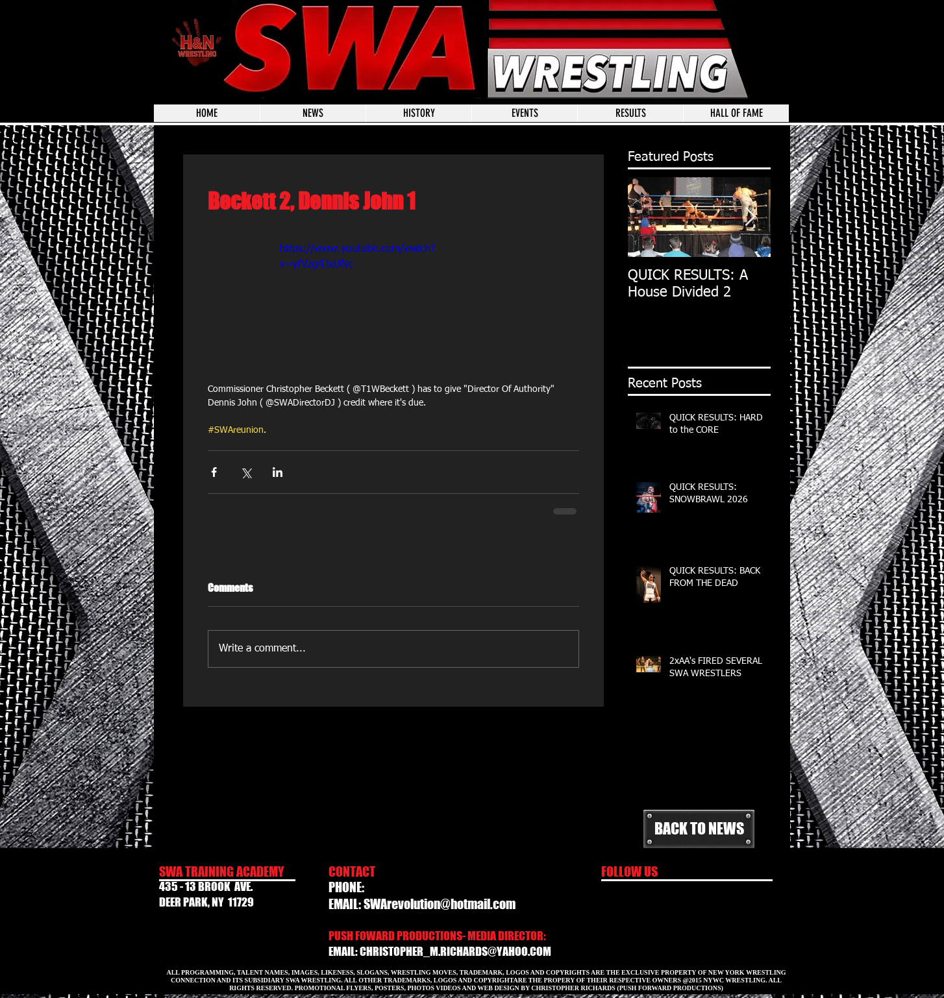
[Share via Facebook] (214, 472)
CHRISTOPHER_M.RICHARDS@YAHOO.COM (455, 951)
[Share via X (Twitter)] (246, 472)
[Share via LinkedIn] (277, 472)
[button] (524, 113)
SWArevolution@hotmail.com (439, 904)
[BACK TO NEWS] (698, 829)
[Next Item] (750, 217)
